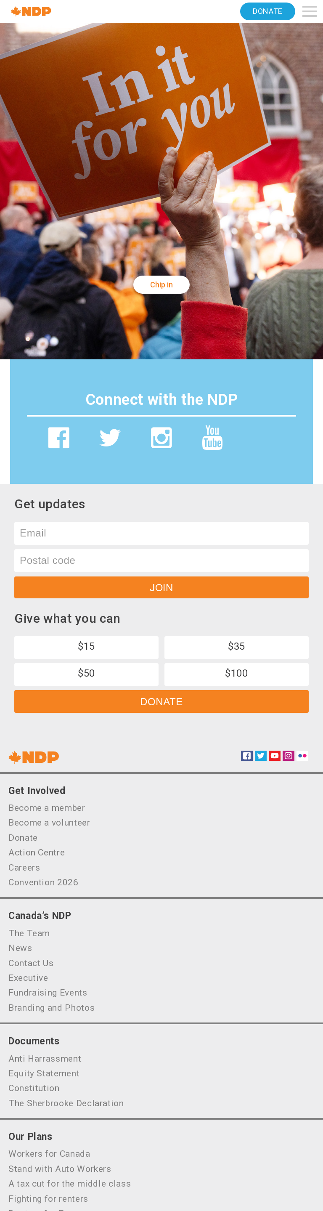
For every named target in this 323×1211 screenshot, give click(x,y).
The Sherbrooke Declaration (66, 1103)
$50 (86, 673)
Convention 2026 (43, 882)
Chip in (161, 284)
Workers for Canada (49, 1154)
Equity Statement (43, 1073)
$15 (86, 646)
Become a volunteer (49, 823)
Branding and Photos (51, 1008)
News (20, 948)
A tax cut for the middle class (69, 1184)
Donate (268, 11)
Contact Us (30, 963)
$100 (236, 673)
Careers (24, 868)
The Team (29, 933)
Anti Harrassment (44, 1059)
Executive (28, 978)
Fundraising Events (47, 993)
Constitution (34, 1088)
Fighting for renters (48, 1199)
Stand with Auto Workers (59, 1169)
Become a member (46, 808)
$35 (236, 646)
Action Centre (36, 852)
